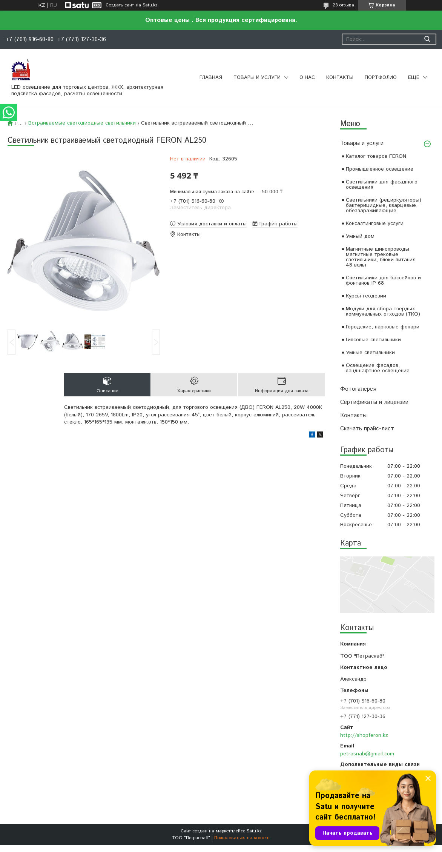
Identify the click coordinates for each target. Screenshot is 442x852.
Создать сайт (120, 5)
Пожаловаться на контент (242, 838)
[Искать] (427, 39)
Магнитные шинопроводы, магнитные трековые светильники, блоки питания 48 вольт (381, 257)
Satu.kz (254, 831)
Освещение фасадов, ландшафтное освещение (378, 368)
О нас (307, 77)
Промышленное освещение (379, 169)
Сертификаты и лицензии (374, 402)
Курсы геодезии (366, 296)
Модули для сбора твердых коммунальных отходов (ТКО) (383, 311)
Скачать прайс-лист (367, 429)
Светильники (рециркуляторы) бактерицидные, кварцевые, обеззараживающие (383, 205)
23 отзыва (343, 5)
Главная (211, 77)
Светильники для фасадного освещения (381, 184)
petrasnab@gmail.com (367, 754)
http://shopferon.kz (364, 735)
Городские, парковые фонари (382, 327)
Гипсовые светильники (373, 340)
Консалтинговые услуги (375, 223)
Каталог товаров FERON (376, 156)
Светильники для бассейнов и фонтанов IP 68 (383, 280)
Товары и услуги (257, 77)
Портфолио (381, 77)
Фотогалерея (358, 389)
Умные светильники (370, 352)
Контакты (339, 77)
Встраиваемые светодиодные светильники (82, 123)
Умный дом (360, 236)
